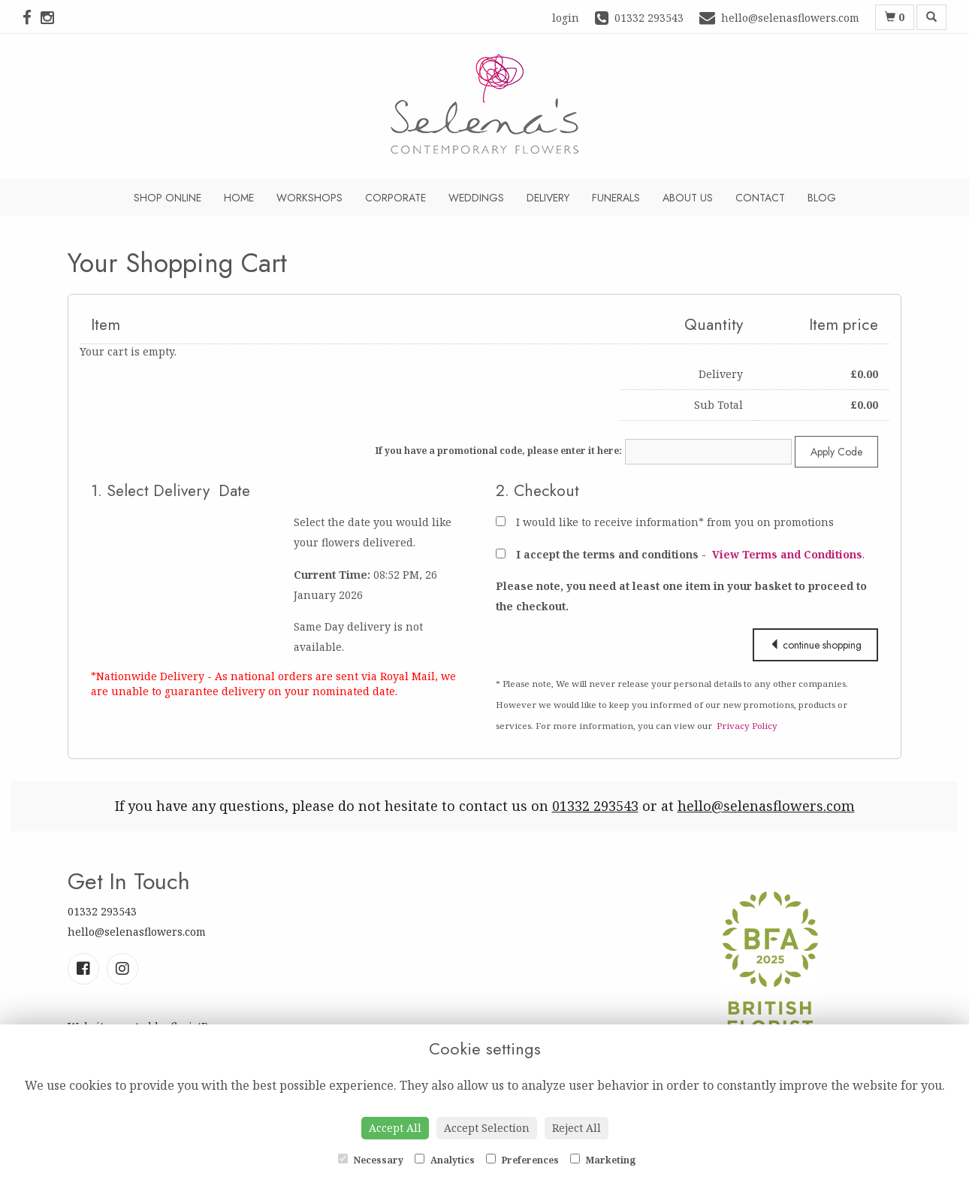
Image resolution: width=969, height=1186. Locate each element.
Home (239, 197)
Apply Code (836, 451)
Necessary (370, 1160)
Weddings (476, 197)
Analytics (445, 1160)
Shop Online (167, 197)
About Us (688, 197)
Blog (822, 197)
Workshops (309, 197)
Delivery (548, 197)
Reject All (576, 1128)
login (565, 18)
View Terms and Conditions (787, 554)
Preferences (522, 1160)
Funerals (616, 197)
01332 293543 (595, 806)
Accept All (395, 1128)
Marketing (602, 1160)
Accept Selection (487, 1128)
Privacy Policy (747, 725)
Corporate (395, 197)
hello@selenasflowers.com (766, 806)
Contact (760, 197)
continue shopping (815, 644)
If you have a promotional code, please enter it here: (499, 450)
